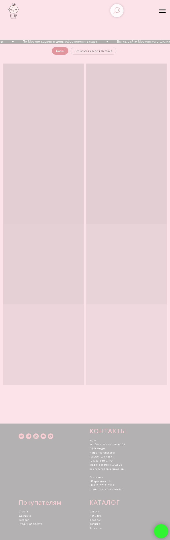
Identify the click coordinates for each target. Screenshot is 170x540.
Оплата (23, 511)
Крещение (95, 528)
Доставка (25, 515)
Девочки (94, 511)
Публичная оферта (30, 523)
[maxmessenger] (50, 436)
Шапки (60, 50)
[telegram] (28, 436)
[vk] (21, 436)
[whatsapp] (36, 436)
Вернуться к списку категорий (93, 50)
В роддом (95, 519)
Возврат (24, 519)
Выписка (94, 523)
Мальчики (95, 515)
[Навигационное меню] (162, 11)
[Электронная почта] (43, 436)
